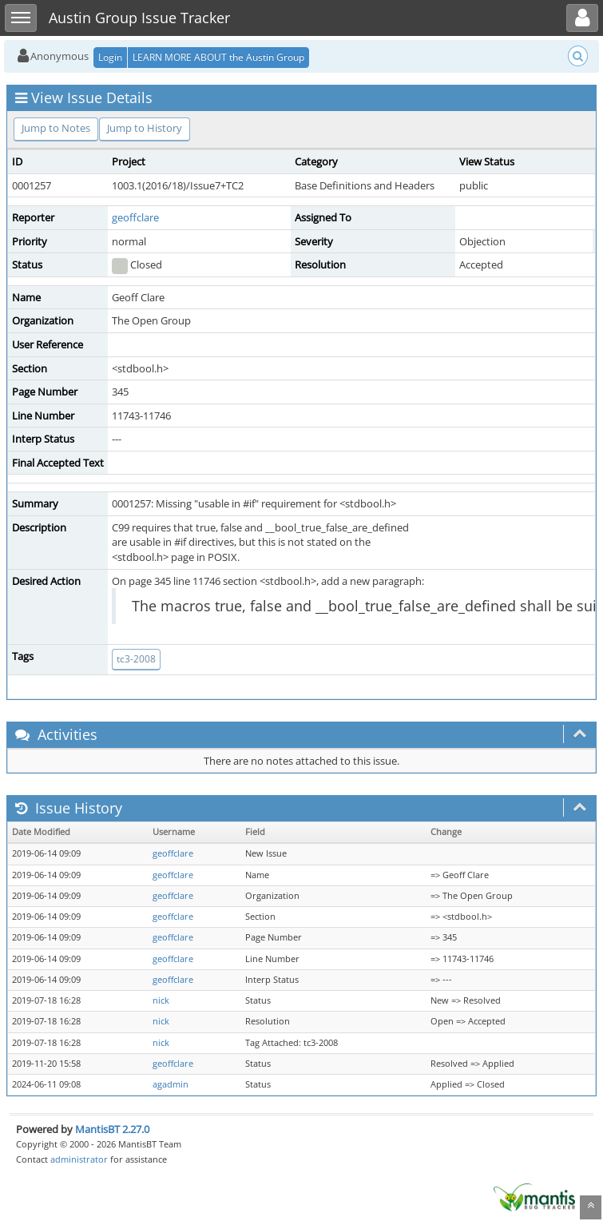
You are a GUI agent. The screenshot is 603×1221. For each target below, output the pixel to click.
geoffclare (135, 217)
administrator (79, 1159)
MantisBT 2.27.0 (112, 1129)
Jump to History (144, 128)
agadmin (170, 1084)
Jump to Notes (56, 128)
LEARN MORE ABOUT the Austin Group (218, 57)
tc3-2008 (136, 659)
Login (110, 57)
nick (161, 1000)
